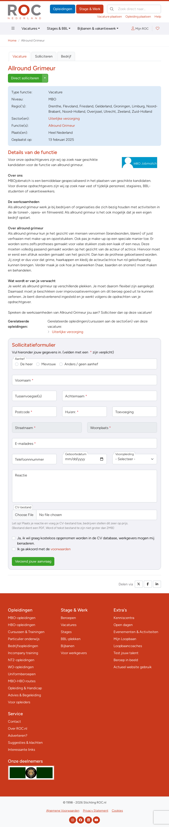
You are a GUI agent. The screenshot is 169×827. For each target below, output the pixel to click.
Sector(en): (20, 118)
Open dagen (123, 625)
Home (12, 40)
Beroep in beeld (126, 660)
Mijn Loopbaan (125, 639)
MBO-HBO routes (21, 681)
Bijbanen (67, 646)
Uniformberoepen (22, 674)
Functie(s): (20, 125)
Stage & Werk (89, 9)
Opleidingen (62, 9)
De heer (26, 364)
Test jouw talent (126, 653)
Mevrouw (48, 364)
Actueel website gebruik (133, 667)
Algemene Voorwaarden (62, 811)
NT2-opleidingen (21, 660)
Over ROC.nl (17, 728)
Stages (66, 632)
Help (157, 16)
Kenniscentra (124, 618)
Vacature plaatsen (109, 16)
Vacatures (29, 28)
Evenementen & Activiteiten (136, 632)
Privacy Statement (95, 811)
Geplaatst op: (21, 140)
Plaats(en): (19, 132)
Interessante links (21, 749)
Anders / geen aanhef (81, 364)
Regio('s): (18, 106)
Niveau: (17, 99)
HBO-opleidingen (21, 625)
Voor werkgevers (74, 653)
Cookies (117, 811)
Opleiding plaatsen (138, 16)
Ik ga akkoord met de (44, 549)
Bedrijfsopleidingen (23, 646)
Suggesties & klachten (25, 742)
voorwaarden (61, 549)
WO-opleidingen (21, 667)
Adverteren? (17, 735)
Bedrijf (66, 56)
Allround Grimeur (61, 125)
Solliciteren (44, 56)
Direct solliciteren (25, 78)
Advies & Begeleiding (24, 695)
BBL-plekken (71, 639)
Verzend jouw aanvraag (33, 561)
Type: (21, 92)
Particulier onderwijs (23, 639)
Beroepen (68, 618)
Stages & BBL (57, 28)
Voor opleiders (19, 702)
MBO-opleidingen (21, 618)
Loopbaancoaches (128, 646)
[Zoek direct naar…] (134, 9)
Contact (14, 721)
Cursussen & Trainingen (26, 632)
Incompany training (23, 653)
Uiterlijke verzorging (64, 118)
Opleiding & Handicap (25, 688)
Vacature (20, 56)
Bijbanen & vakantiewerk (96, 28)
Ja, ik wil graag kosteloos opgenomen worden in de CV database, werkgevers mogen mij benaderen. (85, 540)
